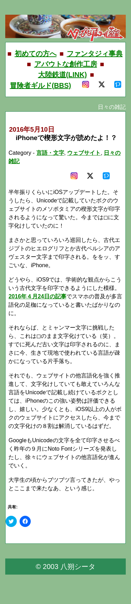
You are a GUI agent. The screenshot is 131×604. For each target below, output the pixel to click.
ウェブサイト (84, 153)
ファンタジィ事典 (95, 53)
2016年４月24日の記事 (37, 296)
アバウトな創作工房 (65, 64)
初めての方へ (36, 53)
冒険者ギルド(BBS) (40, 85)
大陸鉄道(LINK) (62, 74)
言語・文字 (50, 153)
